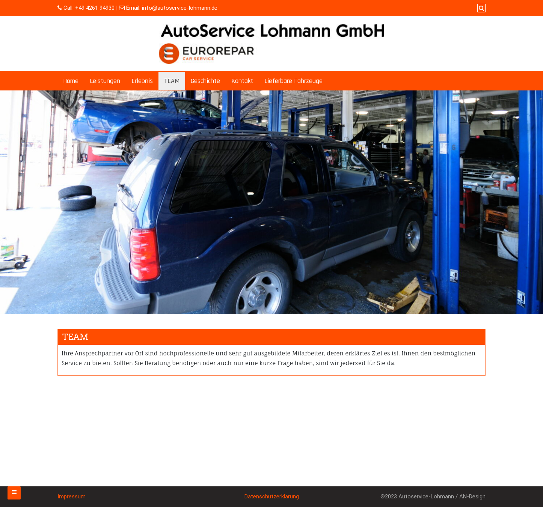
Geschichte (205, 81)
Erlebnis (142, 81)
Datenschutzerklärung (271, 496)
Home (70, 81)
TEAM (171, 81)
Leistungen (105, 81)
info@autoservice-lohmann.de (179, 8)
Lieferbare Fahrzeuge (293, 81)
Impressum (71, 496)
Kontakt (242, 81)
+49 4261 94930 (95, 8)
